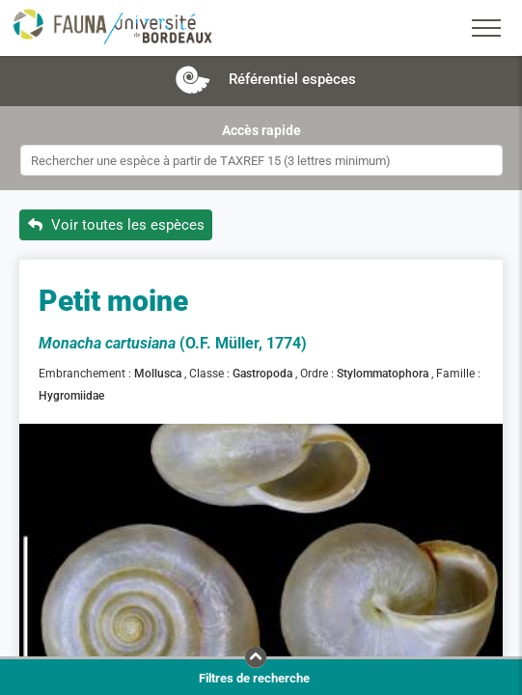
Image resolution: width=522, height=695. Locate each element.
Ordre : (318, 373)
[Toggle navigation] (486, 28)
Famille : (459, 373)
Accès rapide (261, 130)
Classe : (211, 373)
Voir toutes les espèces (116, 225)
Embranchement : (86, 373)
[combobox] (261, 160)
